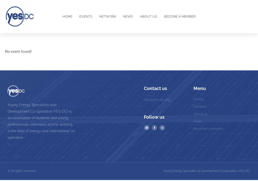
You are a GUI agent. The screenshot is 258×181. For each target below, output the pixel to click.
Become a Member (180, 16)
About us (148, 16)
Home (67, 16)
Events (85, 16)
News (128, 16)
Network (107, 16)
